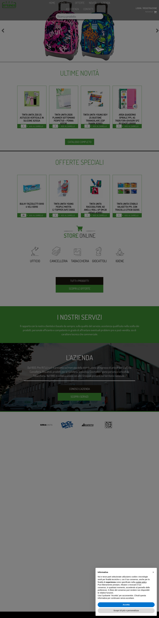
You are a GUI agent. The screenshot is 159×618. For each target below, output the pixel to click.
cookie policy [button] (141, 582)
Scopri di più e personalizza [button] (126, 610)
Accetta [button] (126, 605)
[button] (153, 572)
